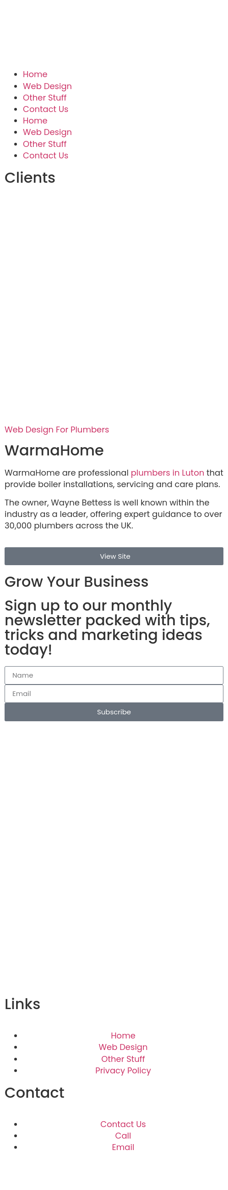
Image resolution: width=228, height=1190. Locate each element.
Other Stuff (44, 97)
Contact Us (46, 109)
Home (35, 74)
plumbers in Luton (168, 472)
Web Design (47, 86)
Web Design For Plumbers (57, 429)
